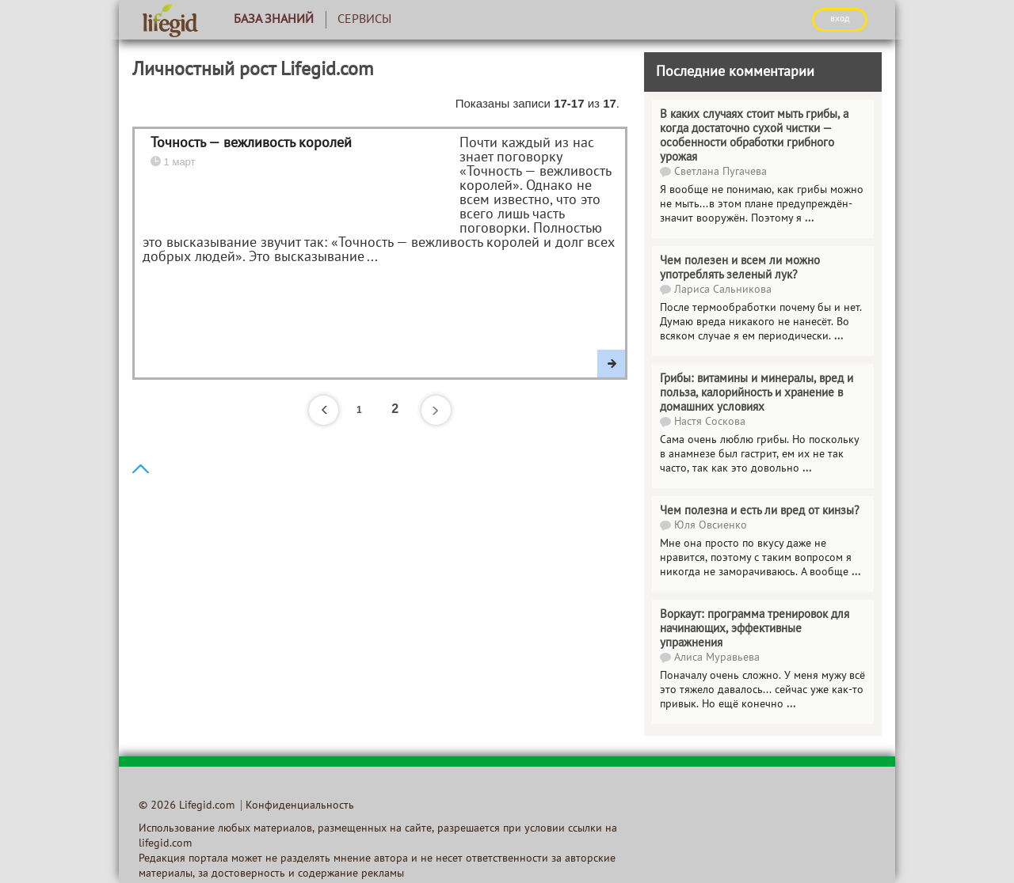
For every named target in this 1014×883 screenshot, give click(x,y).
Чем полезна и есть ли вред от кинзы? (760, 511)
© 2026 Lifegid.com (186, 806)
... (809, 219)
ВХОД (839, 19)
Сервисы (364, 19)
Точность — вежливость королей (251, 143)
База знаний (274, 19)
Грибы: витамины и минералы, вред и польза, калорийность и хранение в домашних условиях (756, 393)
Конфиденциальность (300, 806)
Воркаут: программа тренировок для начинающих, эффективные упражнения (754, 629)
